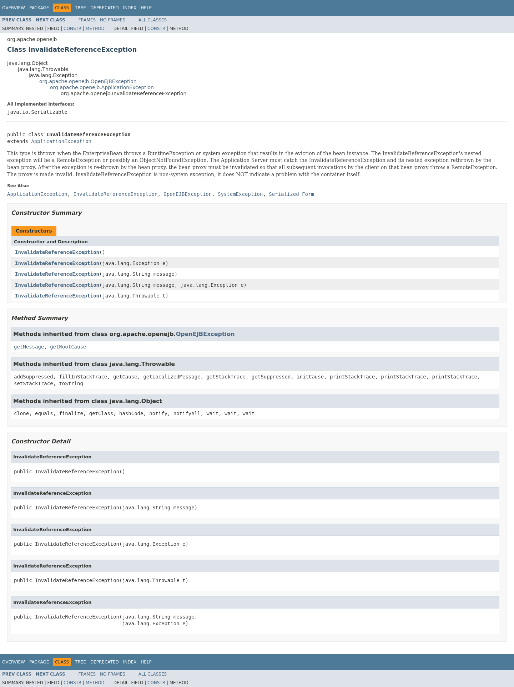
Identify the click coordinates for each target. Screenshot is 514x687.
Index (130, 7)
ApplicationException (61, 141)
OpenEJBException (205, 334)
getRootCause (68, 347)
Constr (72, 28)
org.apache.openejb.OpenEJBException (88, 81)
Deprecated (104, 7)
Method (95, 28)
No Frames (112, 19)
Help (146, 7)
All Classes (152, 19)
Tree (80, 7)
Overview (13, 7)
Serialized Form (291, 194)
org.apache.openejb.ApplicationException (102, 87)
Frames (87, 19)
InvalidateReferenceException (57, 252)
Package (39, 7)
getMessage (29, 347)
